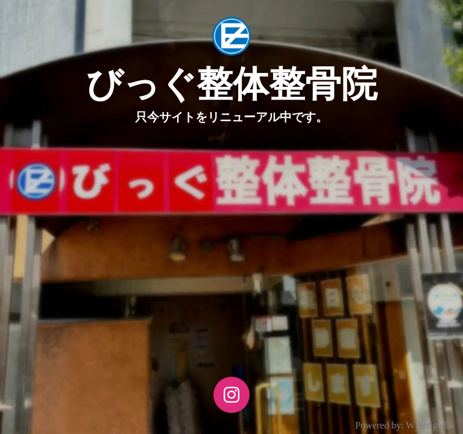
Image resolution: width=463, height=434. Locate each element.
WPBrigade (428, 425)
